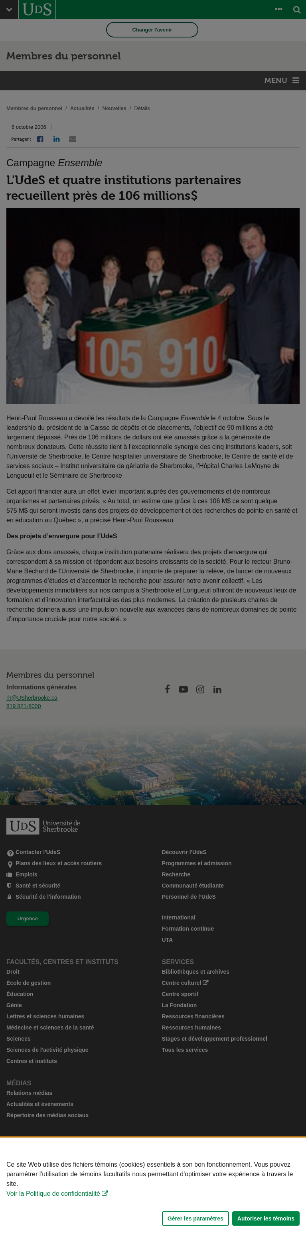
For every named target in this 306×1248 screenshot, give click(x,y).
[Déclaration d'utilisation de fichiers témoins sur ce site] (153, 1193)
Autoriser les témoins (265, 1218)
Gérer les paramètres (195, 1218)
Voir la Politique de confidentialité (53, 1193)
